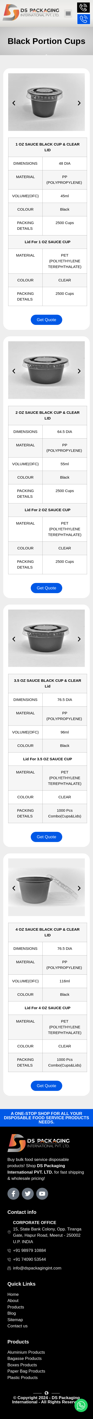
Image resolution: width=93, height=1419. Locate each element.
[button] (68, 13)
